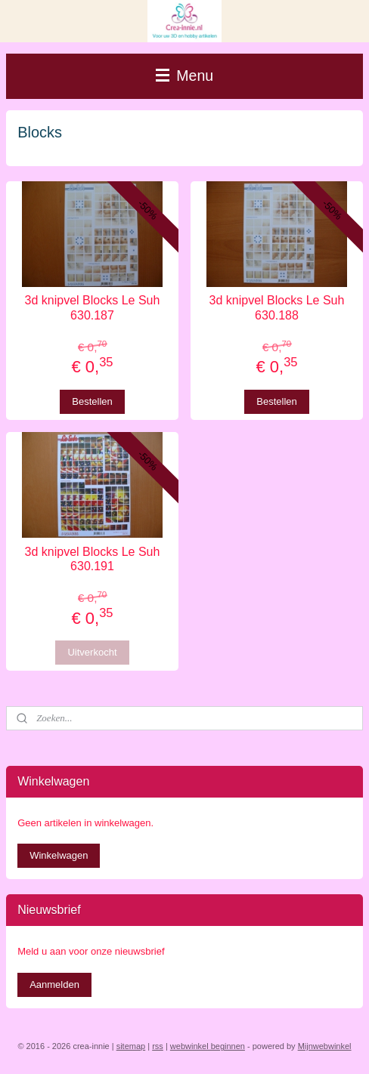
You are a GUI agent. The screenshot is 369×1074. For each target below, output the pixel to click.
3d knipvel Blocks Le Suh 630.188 (277, 307)
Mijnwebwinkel (325, 1046)
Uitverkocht (91, 652)
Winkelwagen (58, 855)
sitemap (131, 1046)
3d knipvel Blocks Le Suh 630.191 (92, 558)
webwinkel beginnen (207, 1046)
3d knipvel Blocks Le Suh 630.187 (92, 307)
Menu (184, 75)
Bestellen (92, 400)
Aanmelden (54, 984)
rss (157, 1046)
